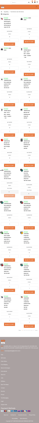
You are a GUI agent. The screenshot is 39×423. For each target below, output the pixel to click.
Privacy (2, 394)
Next (36, 330)
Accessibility (15, 418)
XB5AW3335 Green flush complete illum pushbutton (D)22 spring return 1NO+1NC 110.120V (7, 207)
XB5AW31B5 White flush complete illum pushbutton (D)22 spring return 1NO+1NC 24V (7, 84)
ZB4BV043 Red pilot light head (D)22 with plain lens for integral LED (7, 144)
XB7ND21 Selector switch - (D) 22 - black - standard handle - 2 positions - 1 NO (7, 114)
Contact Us (13, 415)
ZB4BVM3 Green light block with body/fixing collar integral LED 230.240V (27, 114)
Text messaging (4, 397)
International (4, 371)
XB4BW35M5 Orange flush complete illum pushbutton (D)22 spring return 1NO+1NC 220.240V (27, 304)
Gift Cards (3, 358)
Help (2, 354)
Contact (3, 387)
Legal (2, 401)
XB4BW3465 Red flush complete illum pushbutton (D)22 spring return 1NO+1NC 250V (7, 269)
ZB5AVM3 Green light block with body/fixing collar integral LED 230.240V (27, 144)
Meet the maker (5, 384)
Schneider (6, 17)
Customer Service (22, 415)
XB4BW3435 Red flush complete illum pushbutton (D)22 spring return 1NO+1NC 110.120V (7, 175)
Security (3, 391)
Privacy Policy (32, 415)
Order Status (4, 361)
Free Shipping (4, 364)
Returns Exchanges (5, 368)
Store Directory (23, 418)
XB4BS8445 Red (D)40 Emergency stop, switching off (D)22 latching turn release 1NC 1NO (7, 23)
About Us (6, 415)
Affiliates (3, 381)
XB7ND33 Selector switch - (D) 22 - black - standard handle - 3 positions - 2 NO (27, 54)
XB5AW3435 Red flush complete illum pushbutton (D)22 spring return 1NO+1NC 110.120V (27, 207)
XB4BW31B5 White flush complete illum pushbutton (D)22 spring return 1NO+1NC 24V (27, 84)
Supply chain (4, 404)
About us (3, 374)
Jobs (2, 377)
